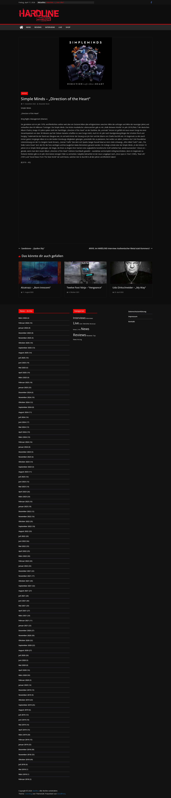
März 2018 (23, 774)
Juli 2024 (22, 417)
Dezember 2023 (25, 452)
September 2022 (25, 526)
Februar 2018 (24, 779)
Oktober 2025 (24, 343)
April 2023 (23, 492)
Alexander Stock (44, 104)
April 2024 (23, 432)
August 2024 (23, 412)
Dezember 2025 (25, 333)
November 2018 (25, 754)
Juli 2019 (22, 715)
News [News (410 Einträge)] (85, 329)
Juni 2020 (22, 660)
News (28, 27)
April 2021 (23, 611)
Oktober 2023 (24, 462)
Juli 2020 (22, 655)
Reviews (38, 27)
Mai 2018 (22, 769)
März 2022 (23, 556)
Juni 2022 (22, 541)
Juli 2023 (22, 477)
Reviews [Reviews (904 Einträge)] (79, 335)
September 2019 (25, 705)
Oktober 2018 (24, 759)
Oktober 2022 (24, 521)
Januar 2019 (23, 744)
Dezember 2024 (25, 392)
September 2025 (25, 348)
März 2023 (23, 496)
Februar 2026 (24, 323)
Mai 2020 (22, 665)
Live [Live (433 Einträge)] (76, 323)
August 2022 (23, 531)
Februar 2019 (24, 740)
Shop (68, 27)
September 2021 (25, 586)
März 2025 (23, 377)
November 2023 (25, 457)
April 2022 (23, 551)
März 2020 (23, 675)
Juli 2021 (22, 596)
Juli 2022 (22, 536)
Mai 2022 (22, 546)
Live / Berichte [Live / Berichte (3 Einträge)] (84, 324)
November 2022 (25, 516)
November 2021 (25, 576)
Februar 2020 (24, 680)
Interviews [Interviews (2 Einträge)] (89, 318)
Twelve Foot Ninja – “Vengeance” (84, 287)
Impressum (132, 316)
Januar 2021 (23, 625)
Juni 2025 (22, 363)
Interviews (50, 27)
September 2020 (25, 645)
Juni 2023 (22, 482)
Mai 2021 (22, 606)
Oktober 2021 (24, 581)
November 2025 (25, 338)
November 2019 (25, 695)
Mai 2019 (22, 725)
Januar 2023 (23, 506)
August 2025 (23, 353)
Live (60, 27)
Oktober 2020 (24, 640)
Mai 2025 (22, 367)
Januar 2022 (23, 566)
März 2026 (23, 318)
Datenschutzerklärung (137, 311)
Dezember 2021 (25, 571)
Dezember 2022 (25, 511)
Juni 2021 (22, 601)
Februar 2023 (24, 501)
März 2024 (23, 437)
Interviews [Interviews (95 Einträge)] (79, 318)
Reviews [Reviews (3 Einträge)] (89, 336)
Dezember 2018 (25, 749)
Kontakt (131, 321)
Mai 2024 (22, 427)
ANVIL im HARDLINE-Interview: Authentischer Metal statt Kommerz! (120, 248)
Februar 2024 (24, 442)
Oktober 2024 (24, 402)
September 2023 (25, 467)
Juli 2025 (22, 358)
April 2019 (23, 730)
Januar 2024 (23, 447)
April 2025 (23, 372)
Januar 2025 (23, 387)
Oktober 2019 (24, 700)
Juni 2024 (22, 422)
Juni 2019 (22, 720)
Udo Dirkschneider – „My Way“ (129, 287)
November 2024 (25, 397)
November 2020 (25, 635)
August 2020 (23, 650)
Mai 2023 (22, 486)
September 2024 (25, 407)
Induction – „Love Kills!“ (55, 2)
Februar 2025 (24, 382)
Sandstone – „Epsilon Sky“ (31, 248)
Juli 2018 (22, 764)
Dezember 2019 (25, 690)
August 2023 (23, 472)
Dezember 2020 (25, 630)
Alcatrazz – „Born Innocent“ (36, 287)
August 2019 (23, 710)
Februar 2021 (24, 620)
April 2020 (23, 670)
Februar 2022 (24, 561)
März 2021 (23, 615)
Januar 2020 (23, 685)
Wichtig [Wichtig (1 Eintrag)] (79, 339)
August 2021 (23, 591)
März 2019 (23, 735)
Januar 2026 (23, 328)
